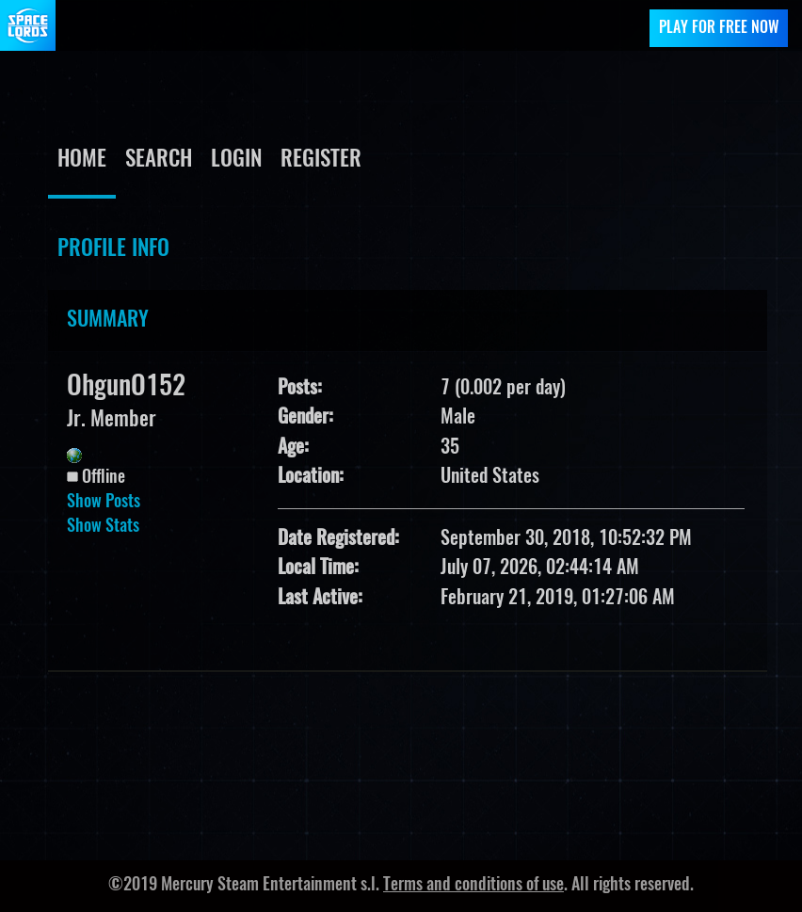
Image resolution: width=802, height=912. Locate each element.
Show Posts (103, 502)
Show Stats (103, 527)
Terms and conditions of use (473, 885)
